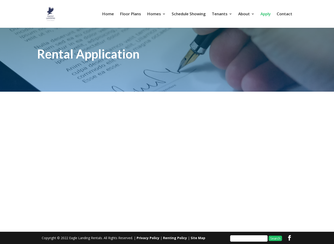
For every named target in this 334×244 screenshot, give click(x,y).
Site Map (198, 238)
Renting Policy (175, 238)
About (244, 14)
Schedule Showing (189, 14)
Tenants (220, 14)
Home (108, 14)
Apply (265, 14)
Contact (284, 14)
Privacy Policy (148, 238)
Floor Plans (130, 14)
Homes (154, 14)
